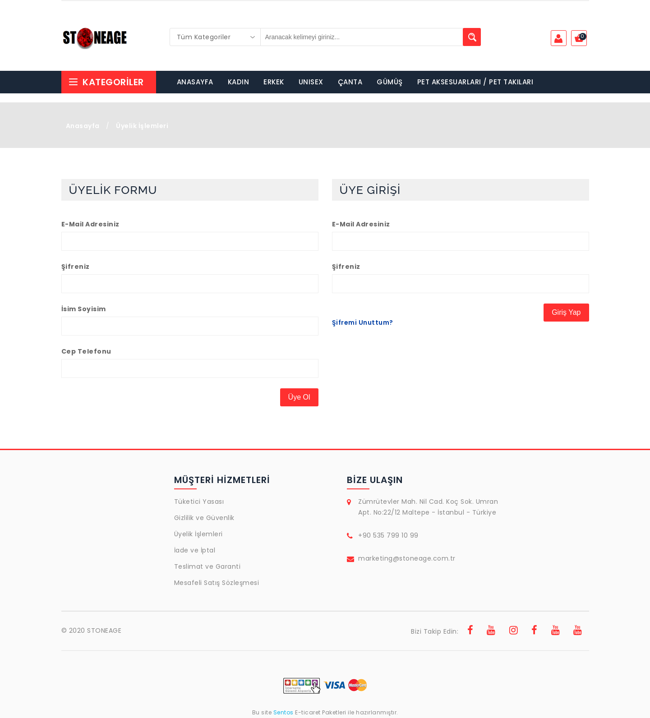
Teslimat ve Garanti (207, 566)
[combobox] (215, 37)
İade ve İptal (195, 550)
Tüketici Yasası (199, 501)
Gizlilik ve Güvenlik (204, 517)
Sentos (283, 712)
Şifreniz (75, 266)
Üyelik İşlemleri (198, 533)
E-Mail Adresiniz (90, 224)
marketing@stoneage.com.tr (407, 558)
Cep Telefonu (86, 351)
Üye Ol (299, 397)
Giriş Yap (566, 312)
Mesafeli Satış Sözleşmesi (216, 582)
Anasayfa (83, 125)
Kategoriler (106, 82)
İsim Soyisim (83, 308)
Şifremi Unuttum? (362, 322)
